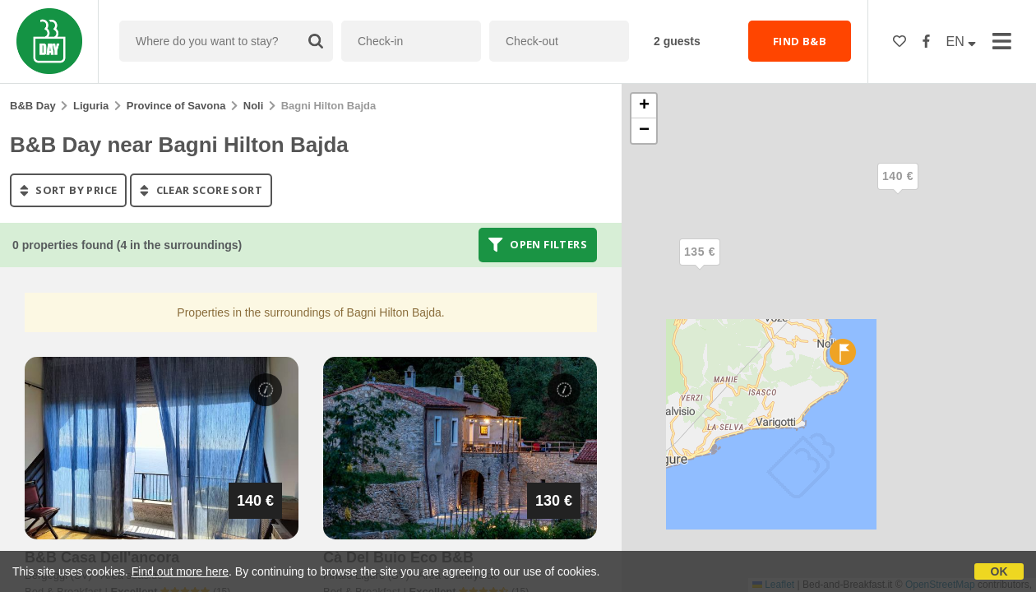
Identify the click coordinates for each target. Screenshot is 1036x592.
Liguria (91, 105)
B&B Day (33, 105)
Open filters (537, 245)
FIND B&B (799, 41)
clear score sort (201, 190)
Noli (253, 105)
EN (961, 42)
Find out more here (180, 571)
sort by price (68, 190)
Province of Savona (176, 105)
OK (999, 571)
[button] (898, 190)
